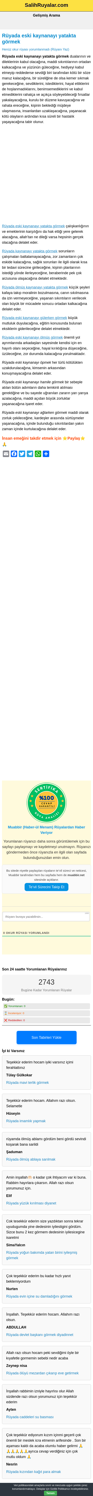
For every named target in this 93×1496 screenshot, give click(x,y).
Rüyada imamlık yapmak (26, 1121)
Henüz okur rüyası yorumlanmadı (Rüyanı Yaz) (35, 49)
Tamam (50, 1493)
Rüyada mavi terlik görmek (27, 1083)
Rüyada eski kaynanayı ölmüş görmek (32, 337)
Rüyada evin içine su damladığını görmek (39, 1296)
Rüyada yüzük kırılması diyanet (31, 1203)
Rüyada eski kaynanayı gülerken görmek (34, 318)
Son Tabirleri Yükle (46, 1038)
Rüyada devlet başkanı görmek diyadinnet (39, 1335)
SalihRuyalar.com (46, 5)
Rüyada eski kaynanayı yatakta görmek (33, 226)
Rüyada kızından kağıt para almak (33, 1472)
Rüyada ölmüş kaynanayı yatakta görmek (35, 287)
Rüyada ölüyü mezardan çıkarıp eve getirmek (42, 1373)
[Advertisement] (46, 175)
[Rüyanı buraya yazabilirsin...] (46, 916)
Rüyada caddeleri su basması (30, 1417)
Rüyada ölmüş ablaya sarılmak (30, 1159)
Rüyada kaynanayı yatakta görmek (29, 251)
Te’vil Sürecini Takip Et (46, 887)
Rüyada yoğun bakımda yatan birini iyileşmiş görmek (41, 1255)
